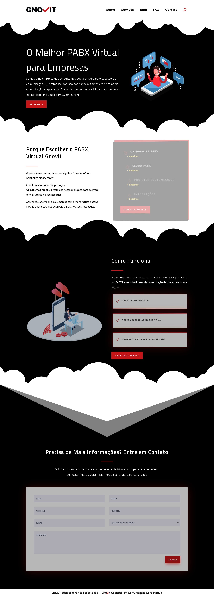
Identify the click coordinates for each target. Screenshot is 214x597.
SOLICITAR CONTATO (127, 355)
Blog (143, 10)
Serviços (127, 10)
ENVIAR (173, 559)
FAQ (156, 10)
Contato (171, 10)
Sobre (110, 10)
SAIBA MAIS (36, 104)
